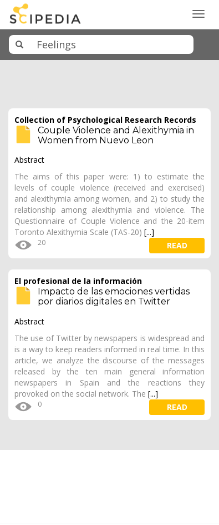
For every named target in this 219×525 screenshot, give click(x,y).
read (177, 245)
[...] (149, 232)
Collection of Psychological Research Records (105, 119)
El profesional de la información (78, 281)
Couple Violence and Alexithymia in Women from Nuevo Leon (116, 135)
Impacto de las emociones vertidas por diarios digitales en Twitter (114, 296)
